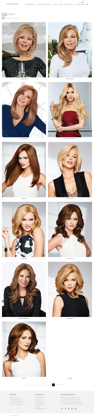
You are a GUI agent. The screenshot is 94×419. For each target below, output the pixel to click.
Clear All (4, 14)
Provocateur (70, 78)
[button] (87, 4)
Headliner (70, 318)
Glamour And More (70, 138)
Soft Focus (70, 198)
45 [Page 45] (59, 384)
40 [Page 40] (43, 384)
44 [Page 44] (56, 384)
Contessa (24, 198)
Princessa (24, 258)
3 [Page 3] (37, 384)
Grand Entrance (24, 318)
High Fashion (24, 138)
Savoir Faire (24, 78)
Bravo (24, 378)
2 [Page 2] (34, 384)
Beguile (70, 378)
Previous (27, 385)
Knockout (70, 258)
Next (66, 385)
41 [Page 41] (47, 384)
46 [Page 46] (63, 384)
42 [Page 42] (50, 384)
